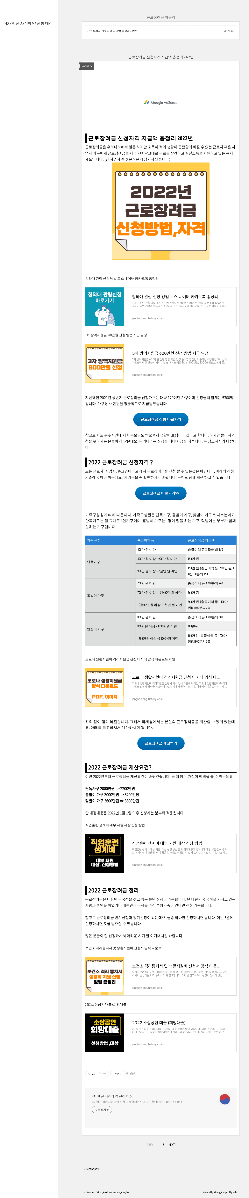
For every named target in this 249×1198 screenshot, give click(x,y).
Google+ (125, 1192)
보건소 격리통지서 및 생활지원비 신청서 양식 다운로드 (125, 948)
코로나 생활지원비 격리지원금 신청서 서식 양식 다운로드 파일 (130, 659)
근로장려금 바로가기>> (161, 493)
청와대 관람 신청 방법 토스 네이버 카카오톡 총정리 (122, 278)
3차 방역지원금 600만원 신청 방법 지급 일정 (116, 335)
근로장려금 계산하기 (161, 743)
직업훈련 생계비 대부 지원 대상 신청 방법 (115, 825)
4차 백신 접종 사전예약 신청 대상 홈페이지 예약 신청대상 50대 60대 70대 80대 (137, 1101)
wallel (235, 1192)
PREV (150, 1144)
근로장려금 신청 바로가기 (161, 419)
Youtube (116, 1192)
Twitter (99, 1192)
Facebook (107, 1192)
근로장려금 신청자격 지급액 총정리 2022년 (112, 30)
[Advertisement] (161, 102)
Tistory (217, 1192)
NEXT (171, 1144)
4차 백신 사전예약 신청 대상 (29, 23)
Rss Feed (87, 1192)
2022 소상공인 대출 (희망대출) (106, 1004)
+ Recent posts (92, 1169)
